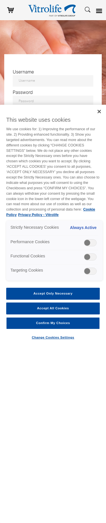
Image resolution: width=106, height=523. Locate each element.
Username (23, 72)
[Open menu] (100, 11)
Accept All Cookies (53, 308)
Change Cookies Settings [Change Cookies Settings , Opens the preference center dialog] (53, 337)
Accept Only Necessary (52, 293)
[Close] (99, 111)
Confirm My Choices (53, 323)
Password (23, 93)
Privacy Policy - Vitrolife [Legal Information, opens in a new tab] (38, 215)
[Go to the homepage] (53, 9)
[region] (53, 314)
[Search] (87, 9)
